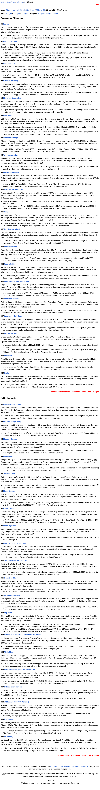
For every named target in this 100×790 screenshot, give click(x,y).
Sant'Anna (8, 356)
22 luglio (24, 14)
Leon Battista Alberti (12, 229)
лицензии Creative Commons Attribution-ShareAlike (69, 767)
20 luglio (8, 14)
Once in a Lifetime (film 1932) (14, 543)
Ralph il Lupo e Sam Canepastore (16, 281)
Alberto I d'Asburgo (10, 138)
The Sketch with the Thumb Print (16, 561)
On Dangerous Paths (12, 595)
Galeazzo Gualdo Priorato (14, 190)
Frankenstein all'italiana (12, 404)
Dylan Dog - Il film (10, 41)
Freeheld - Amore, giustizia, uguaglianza (19, 670)
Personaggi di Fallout (11, 172)
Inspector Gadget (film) (12, 422)
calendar (19, 2)
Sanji (6, 212)
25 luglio (48, 14)
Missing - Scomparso (11, 439)
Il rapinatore (8, 719)
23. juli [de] (30, 10)
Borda (6, 373)
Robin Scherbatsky (11, 247)
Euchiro (6, 24)
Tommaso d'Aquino (10, 155)
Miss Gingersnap (9, 526)
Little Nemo (7, 116)
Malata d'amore (9, 491)
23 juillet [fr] (40, 10)
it (24, 2)
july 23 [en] (21, 10)
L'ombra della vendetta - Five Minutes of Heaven (22, 635)
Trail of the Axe (9, 474)
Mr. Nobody (8, 737)
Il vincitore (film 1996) (12, 578)
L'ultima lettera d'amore (13, 687)
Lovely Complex (9, 508)
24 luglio (40, 14)
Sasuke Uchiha (9, 264)
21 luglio (16, 14)
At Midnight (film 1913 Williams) (16, 702)
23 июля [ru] (10, 10)
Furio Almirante (9, 63)
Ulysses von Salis (10, 333)
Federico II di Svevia (11, 299)
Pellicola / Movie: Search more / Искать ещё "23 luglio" (78, 755)
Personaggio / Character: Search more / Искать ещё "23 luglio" (75, 392)
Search (96, 4)
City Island (8, 613)
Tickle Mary (8, 652)
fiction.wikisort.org (8, 2)
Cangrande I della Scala (13, 316)
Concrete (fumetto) (10, 81)
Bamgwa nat (8, 456)
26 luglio (56, 14)
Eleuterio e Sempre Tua (12, 98)
